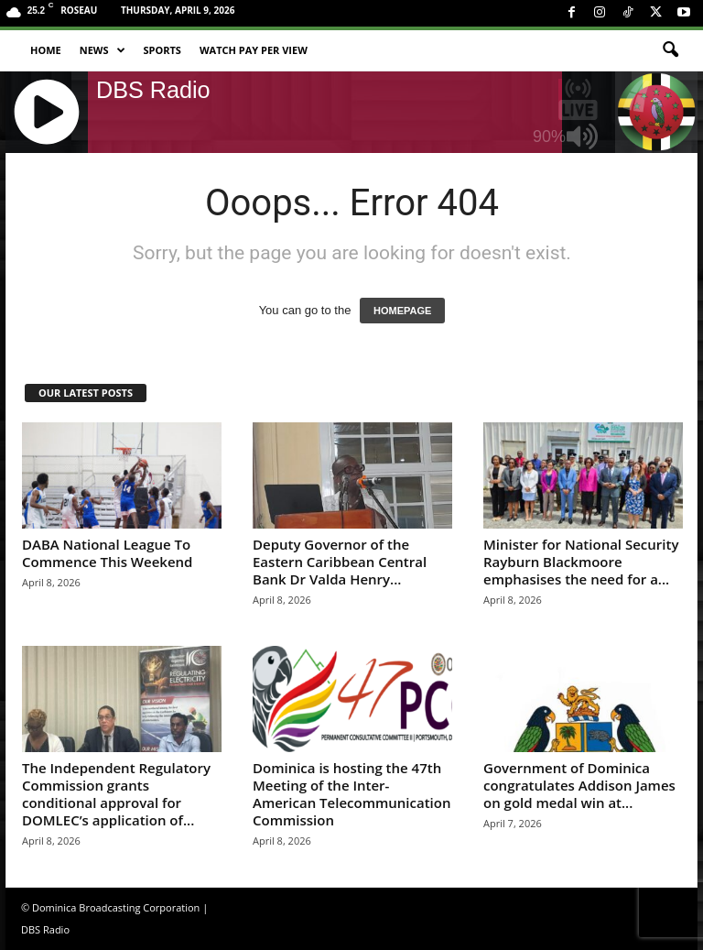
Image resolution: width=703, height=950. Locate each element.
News (102, 50)
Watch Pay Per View (254, 50)
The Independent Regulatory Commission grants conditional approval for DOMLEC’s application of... (116, 794)
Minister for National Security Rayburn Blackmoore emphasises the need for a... (580, 561)
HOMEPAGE (402, 310)
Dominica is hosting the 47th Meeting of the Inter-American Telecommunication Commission (351, 794)
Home (45, 50)
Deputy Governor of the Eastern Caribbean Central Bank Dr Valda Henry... (340, 561)
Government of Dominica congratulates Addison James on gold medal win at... (579, 785)
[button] (670, 50)
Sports (162, 50)
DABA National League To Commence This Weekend (107, 553)
